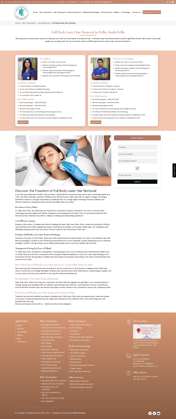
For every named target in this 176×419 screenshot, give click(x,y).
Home (35, 12)
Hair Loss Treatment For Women (51, 393)
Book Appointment (152, 12)
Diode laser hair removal (51, 362)
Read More (23, 122)
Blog (18, 338)
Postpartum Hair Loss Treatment (50, 388)
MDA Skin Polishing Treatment (81, 384)
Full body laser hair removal (52, 356)
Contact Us (136, 12)
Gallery (116, 12)
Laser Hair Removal (49, 359)
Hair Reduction (44, 23)
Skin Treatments (46, 12)
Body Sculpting (76, 328)
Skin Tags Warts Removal (80, 371)
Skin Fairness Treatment (51, 334)
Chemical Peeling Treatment (81, 387)
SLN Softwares (79, 413)
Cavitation (74, 331)
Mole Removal (75, 362)
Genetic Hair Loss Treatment (53, 384)
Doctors (20, 328)
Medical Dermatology (91, 12)
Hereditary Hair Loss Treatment (54, 381)
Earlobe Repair (75, 359)
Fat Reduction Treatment (80, 340)
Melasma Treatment (49, 371)
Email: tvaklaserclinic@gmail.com (145, 366)
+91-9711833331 (60, 2)
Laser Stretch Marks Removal (53, 352)
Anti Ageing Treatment (50, 325)
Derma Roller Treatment (79, 381)
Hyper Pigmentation (49, 365)
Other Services (106, 12)
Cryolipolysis (75, 334)
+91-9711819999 (70, 2)
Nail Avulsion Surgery (78, 353)
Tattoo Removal (48, 340)
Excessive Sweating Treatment (82, 365)
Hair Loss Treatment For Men (53, 398)
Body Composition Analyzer (81, 325)
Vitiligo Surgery (76, 368)
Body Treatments (74, 12)
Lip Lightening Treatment (51, 331)
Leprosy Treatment (77, 356)
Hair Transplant (47, 401)
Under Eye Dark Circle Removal (53, 328)
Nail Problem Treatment (79, 350)
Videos (20, 335)
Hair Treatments (60, 12)
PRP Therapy (46, 343)
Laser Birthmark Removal (51, 368)
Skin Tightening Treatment (52, 337)
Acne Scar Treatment (50, 349)
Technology (125, 12)
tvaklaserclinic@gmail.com (103, 2)
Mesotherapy (47, 346)
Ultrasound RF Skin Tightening (81, 337)
